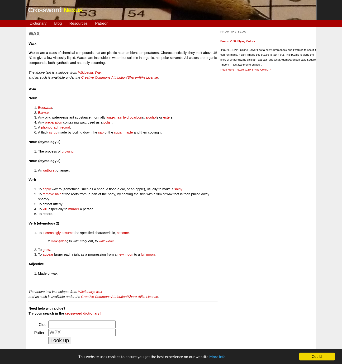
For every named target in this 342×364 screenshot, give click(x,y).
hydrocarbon (132, 117)
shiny (178, 189)
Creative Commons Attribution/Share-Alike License (119, 77)
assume (67, 233)
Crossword (55, 10)
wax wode (106, 241)
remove (48, 194)
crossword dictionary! (83, 313)
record (65, 127)
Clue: (43, 325)
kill (45, 209)
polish (107, 122)
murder (73, 209)
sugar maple (123, 132)
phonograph (50, 127)
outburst (49, 170)
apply (47, 189)
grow (46, 250)
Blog (58, 23)
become (123, 233)
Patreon (102, 23)
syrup (53, 132)
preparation (53, 122)
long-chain (114, 117)
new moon (125, 254)
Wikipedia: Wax (90, 72)
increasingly (52, 233)
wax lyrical (59, 241)
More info (217, 357)
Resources (78, 23)
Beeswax (45, 108)
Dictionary (38, 23)
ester (167, 117)
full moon (148, 254)
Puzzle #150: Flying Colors (237, 41)
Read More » (245, 69)
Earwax (43, 113)
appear (48, 254)
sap (101, 132)
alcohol (151, 117)
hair (58, 194)
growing (67, 151)
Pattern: (41, 333)
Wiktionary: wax (90, 292)
